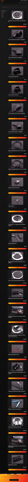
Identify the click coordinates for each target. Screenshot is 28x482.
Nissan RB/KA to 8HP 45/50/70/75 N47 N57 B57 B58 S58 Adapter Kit (17, 21)
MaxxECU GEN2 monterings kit (12, 243)
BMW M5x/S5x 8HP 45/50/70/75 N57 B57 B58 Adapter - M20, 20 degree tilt (16, 262)
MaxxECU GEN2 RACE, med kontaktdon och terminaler (15, 298)
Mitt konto (20, 2)
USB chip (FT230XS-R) (11, 206)
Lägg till (17, 26)
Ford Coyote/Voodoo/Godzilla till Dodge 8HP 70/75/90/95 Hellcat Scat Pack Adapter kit (16, 336)
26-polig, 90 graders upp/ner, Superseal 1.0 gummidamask (16, 113)
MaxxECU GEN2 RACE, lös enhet (12, 465)
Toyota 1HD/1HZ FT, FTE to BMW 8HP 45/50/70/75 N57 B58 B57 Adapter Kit (16, 225)
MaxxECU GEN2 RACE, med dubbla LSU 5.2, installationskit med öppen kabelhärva (17, 447)
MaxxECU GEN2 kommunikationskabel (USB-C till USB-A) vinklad (17, 169)
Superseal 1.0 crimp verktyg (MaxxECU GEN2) (14, 409)
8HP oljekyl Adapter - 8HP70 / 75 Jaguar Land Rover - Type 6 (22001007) (16, 373)
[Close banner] (26, 475)
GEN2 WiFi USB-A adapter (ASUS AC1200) (13, 187)
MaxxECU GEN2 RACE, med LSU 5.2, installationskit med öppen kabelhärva (16, 317)
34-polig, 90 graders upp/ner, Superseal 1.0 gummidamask (16, 39)
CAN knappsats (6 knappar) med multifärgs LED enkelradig (16, 391)
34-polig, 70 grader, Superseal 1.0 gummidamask (15, 57)
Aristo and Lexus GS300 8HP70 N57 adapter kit (14, 427)
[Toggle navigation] (2, 3)
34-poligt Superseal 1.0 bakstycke (13, 76)
